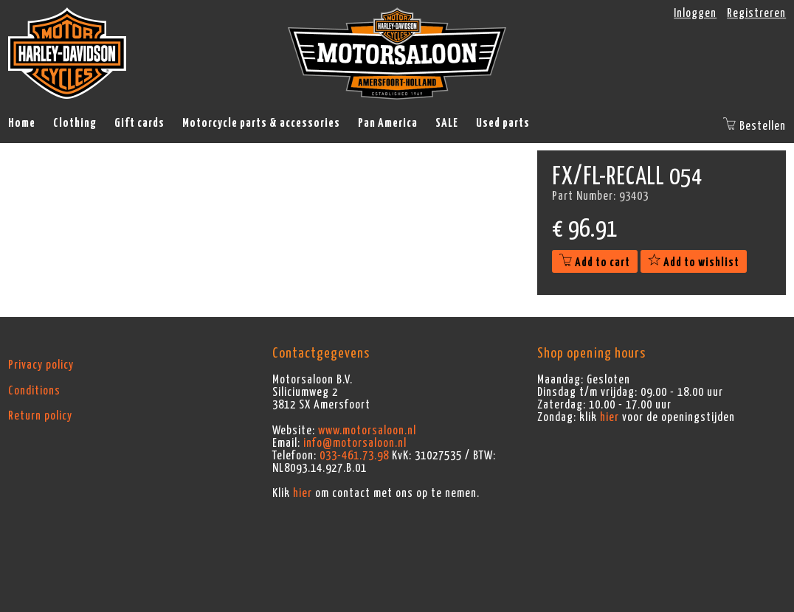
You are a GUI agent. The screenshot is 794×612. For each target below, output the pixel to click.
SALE (446, 123)
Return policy (40, 416)
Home (21, 123)
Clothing (75, 123)
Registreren (756, 13)
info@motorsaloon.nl (355, 443)
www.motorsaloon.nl (367, 431)
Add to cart (594, 262)
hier (302, 493)
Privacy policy (41, 365)
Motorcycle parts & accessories (261, 123)
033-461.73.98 (354, 456)
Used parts (503, 123)
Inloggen (695, 13)
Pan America (388, 123)
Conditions (34, 391)
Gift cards (139, 123)
